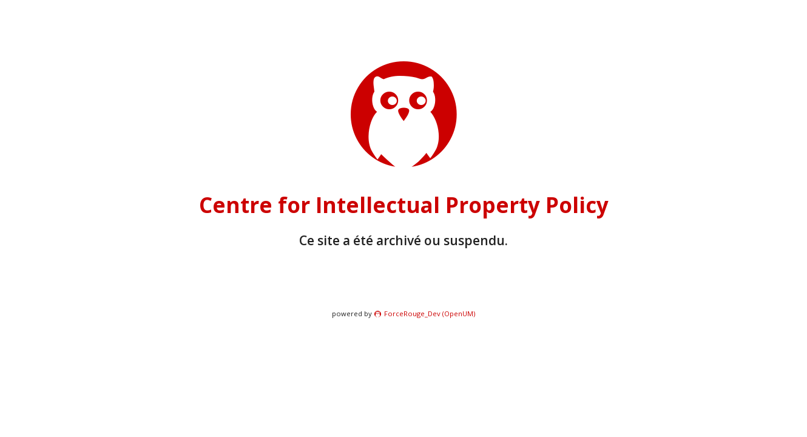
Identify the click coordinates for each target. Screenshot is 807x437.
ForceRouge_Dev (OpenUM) (429, 313)
